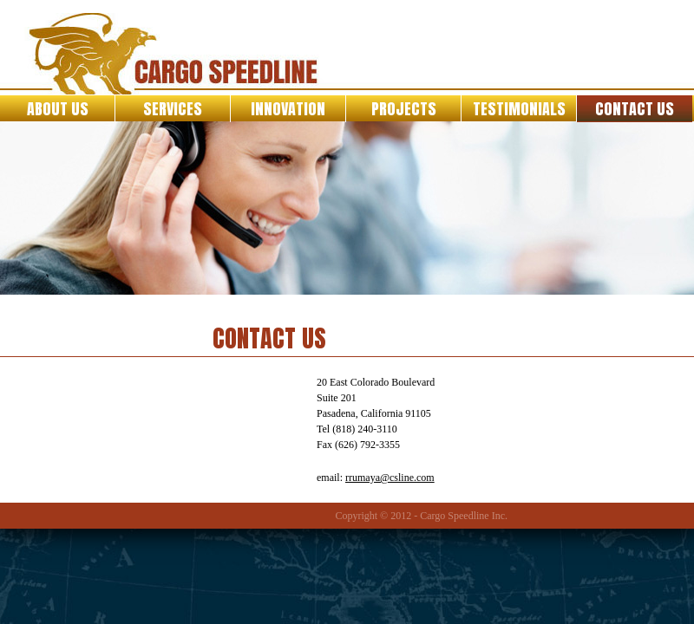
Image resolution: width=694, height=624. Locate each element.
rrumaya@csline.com (390, 477)
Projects (403, 108)
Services (172, 108)
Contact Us (634, 108)
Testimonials (519, 108)
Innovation (288, 108)
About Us (57, 108)
